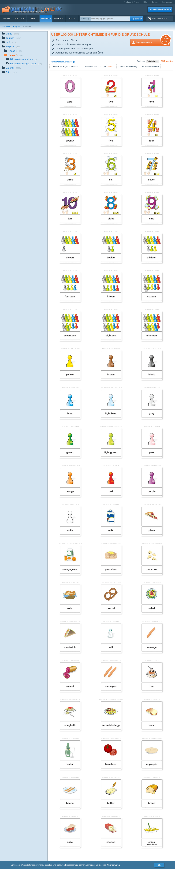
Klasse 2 (13, 51)
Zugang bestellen (153, 42)
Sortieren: (141, 61)
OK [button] (159, 865)
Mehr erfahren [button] (113, 865)
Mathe (6, 18)
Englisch (46, 18)
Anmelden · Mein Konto (160, 9)
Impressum (167, 2)
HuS (33, 18)
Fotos (72, 18)
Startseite (6, 26)
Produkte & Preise (131, 2)
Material (59, 18)
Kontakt (155, 2)
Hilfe (145, 2)
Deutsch (19, 18)
